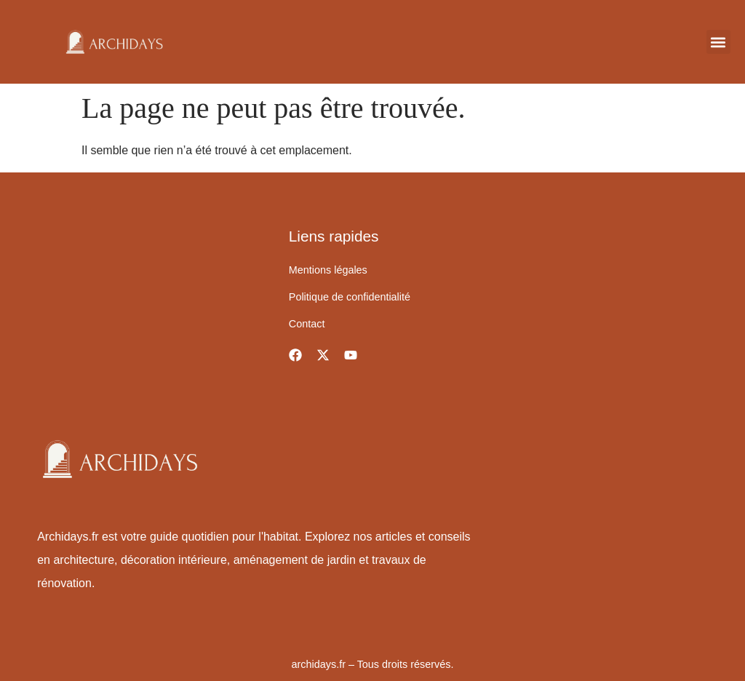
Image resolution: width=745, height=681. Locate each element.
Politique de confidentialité (349, 297)
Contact (307, 324)
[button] (718, 42)
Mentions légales (328, 270)
